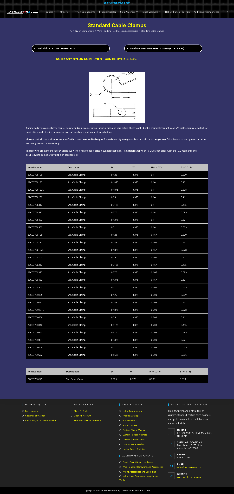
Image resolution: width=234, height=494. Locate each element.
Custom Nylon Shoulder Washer (41, 420)
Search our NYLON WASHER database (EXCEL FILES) (156, 48)
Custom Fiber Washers (134, 439)
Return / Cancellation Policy (87, 420)
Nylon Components (132, 411)
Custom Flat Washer (35, 415)
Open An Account (82, 415)
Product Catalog (130, 415)
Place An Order (81, 411)
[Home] (71, 30)
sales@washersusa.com (117, 2)
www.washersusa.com (189, 477)
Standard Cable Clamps (152, 30)
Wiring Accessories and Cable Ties (139, 471)
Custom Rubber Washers (135, 434)
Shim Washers (130, 420)
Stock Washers (130, 425)
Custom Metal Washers (134, 444)
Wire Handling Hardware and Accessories (143, 466)
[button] (70, 48)
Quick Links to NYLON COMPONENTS (56, 48)
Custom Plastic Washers (134, 430)
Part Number (31, 411)
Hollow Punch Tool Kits (134, 449)
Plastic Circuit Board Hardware (138, 462)
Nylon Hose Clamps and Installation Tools (138, 478)
